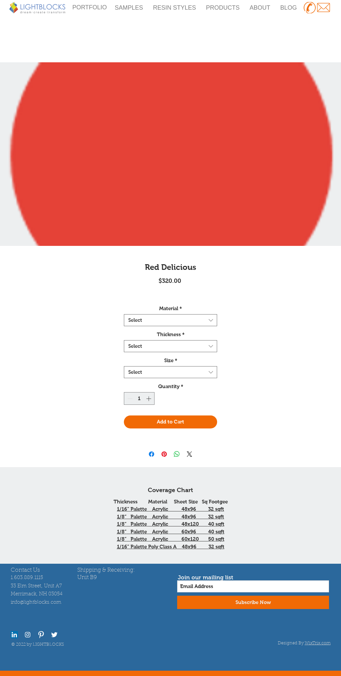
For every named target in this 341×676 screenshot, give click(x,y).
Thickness (170, 334)
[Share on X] (189, 454)
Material (170, 308)
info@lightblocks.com (36, 602)
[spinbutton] (139, 398)
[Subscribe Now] (253, 602)
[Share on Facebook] (152, 454)
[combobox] (170, 320)
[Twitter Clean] (54, 634)
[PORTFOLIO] (89, 7)
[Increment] (149, 398)
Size (170, 360)
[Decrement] (129, 398)
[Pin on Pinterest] (164, 454)
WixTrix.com (318, 643)
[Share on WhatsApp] (177, 454)
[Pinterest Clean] (41, 634)
